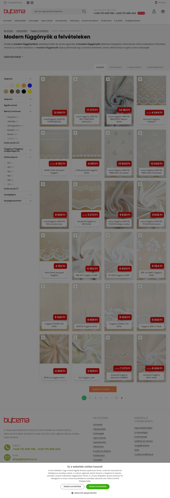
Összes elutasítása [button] (72, 486)
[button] (85, 493)
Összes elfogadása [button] (98, 486)
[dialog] (85, 249)
